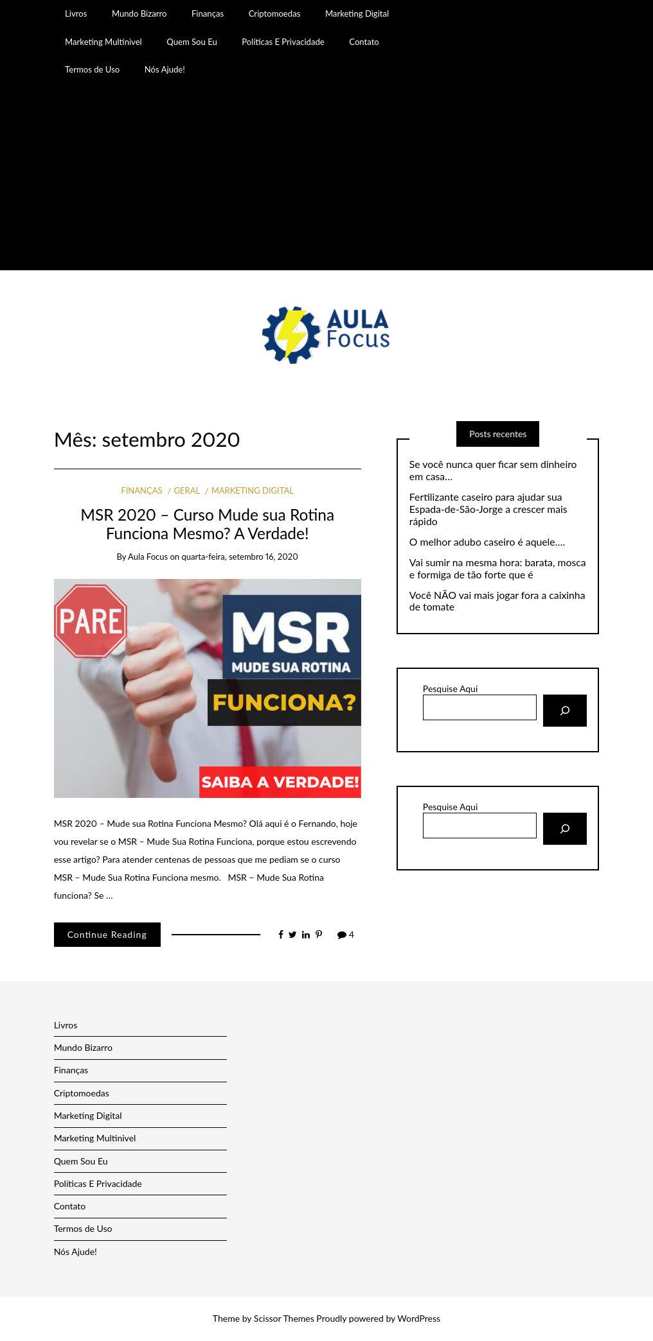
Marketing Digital (357, 13)
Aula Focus (148, 556)
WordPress (418, 1318)
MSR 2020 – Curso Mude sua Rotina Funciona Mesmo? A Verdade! (207, 523)
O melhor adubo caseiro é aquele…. (487, 542)
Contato (364, 42)
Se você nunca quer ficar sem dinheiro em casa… (493, 470)
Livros (76, 13)
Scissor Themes (284, 1318)
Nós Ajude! (165, 69)
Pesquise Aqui (450, 689)
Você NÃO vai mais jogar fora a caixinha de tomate (497, 601)
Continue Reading (107, 934)
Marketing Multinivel (103, 42)
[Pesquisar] (565, 711)
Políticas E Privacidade (283, 42)
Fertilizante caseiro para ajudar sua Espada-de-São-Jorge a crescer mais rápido (488, 509)
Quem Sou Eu (191, 42)
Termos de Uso (92, 69)
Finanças (208, 13)
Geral (187, 490)
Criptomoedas (275, 13)
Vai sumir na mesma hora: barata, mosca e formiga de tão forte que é (497, 568)
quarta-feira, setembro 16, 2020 (239, 556)
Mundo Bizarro (139, 13)
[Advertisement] (326, 180)
